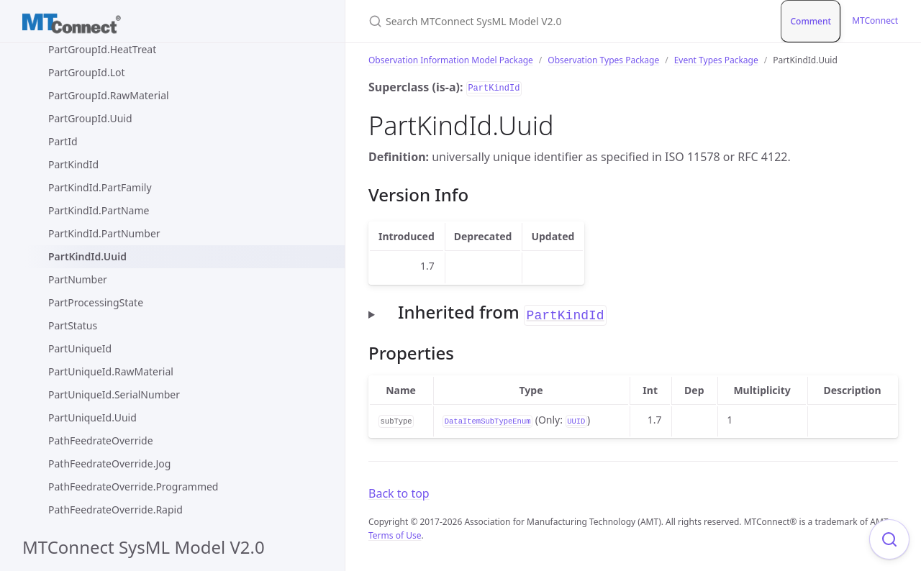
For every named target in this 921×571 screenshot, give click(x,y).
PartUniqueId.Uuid (92, 417)
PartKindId (73, 164)
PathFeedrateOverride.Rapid (115, 509)
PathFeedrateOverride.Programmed (133, 486)
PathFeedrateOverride (100, 440)
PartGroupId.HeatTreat (102, 49)
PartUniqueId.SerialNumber (114, 394)
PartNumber (77, 279)
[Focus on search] (889, 539)
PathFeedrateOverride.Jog (109, 463)
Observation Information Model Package (450, 60)
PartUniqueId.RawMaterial (110, 371)
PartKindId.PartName (98, 210)
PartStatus (72, 325)
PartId (63, 141)
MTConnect (875, 20)
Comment (810, 21)
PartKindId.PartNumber (104, 233)
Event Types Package (716, 60)
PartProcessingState (95, 302)
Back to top (399, 493)
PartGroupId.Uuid (90, 118)
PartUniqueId (80, 348)
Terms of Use (394, 535)
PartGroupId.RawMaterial (108, 95)
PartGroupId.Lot (86, 72)
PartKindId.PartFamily (100, 187)
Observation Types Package (603, 60)
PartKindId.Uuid (87, 256)
